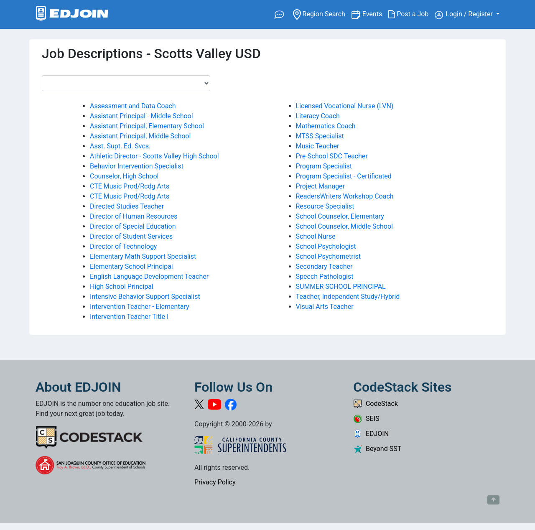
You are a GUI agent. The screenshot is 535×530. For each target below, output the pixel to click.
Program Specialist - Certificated (344, 176)
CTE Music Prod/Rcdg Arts (129, 186)
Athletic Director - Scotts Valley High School (154, 156)
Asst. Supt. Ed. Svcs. (120, 146)
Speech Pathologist (325, 276)
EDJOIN (371, 434)
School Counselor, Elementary (340, 216)
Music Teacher (317, 146)
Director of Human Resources (133, 216)
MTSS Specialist (320, 136)
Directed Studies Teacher (127, 206)
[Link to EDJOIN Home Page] (72, 14)
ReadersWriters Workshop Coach (345, 196)
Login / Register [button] (464, 14)
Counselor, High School (124, 176)
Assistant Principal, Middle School (140, 136)
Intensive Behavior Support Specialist (145, 297)
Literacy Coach (318, 116)
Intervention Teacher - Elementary (139, 307)
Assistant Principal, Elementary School (147, 126)
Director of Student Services (131, 236)
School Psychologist (326, 246)
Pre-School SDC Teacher (332, 156)
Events (375, 13)
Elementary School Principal (131, 266)
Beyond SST (377, 449)
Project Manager (320, 186)
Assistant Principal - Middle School (141, 116)
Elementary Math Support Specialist (143, 256)
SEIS (366, 419)
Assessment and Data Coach (133, 106)
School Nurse (316, 236)
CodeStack (375, 404)
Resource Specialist (325, 206)
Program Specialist (324, 166)
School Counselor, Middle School (344, 226)
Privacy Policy (215, 482)
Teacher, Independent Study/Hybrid (348, 297)
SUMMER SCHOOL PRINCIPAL (341, 286)
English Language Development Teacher (149, 276)
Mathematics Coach (326, 126)
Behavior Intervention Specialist (136, 166)
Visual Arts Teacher (325, 307)
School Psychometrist (328, 256)
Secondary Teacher (324, 266)
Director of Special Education (133, 226)
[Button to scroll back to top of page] (493, 500)
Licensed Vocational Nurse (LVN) (345, 106)
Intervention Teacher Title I (129, 317)
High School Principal (121, 286)
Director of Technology (123, 246)
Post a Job (411, 14)
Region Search (322, 13)
